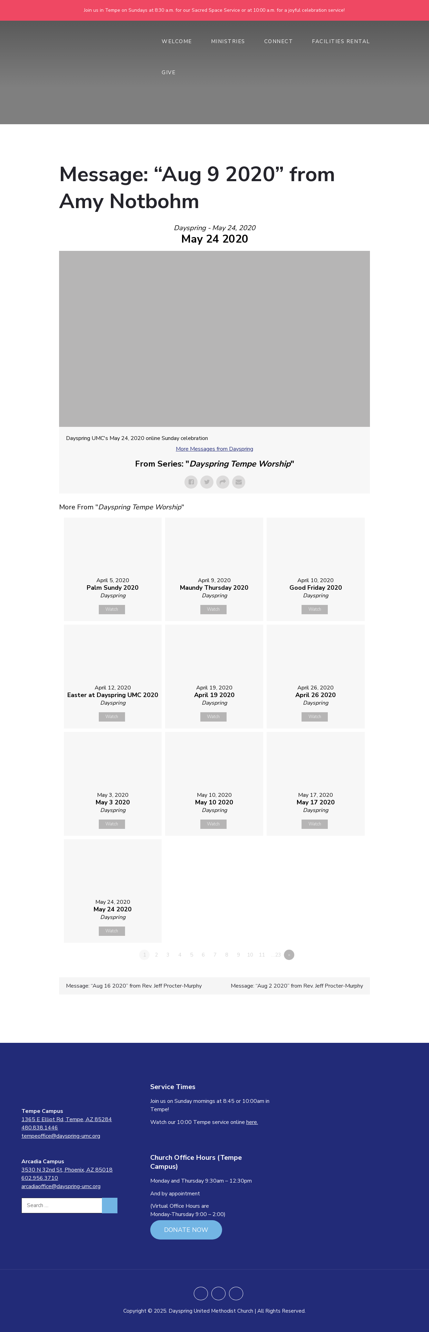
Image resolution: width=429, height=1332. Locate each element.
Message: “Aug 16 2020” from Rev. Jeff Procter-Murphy (134, 986)
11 (262, 954)
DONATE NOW (186, 1230)
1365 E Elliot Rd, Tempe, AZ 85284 (66, 1119)
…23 (276, 954)
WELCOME (180, 41)
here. (252, 1122)
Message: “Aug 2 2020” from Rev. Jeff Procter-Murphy (297, 986)
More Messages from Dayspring (214, 449)
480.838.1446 (39, 1128)
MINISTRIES (231, 41)
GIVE (172, 72)
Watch (111, 609)
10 (250, 954)
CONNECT (282, 41)
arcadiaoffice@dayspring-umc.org (61, 1186)
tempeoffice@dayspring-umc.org (60, 1136)
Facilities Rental (341, 41)
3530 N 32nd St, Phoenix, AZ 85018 (67, 1170)
